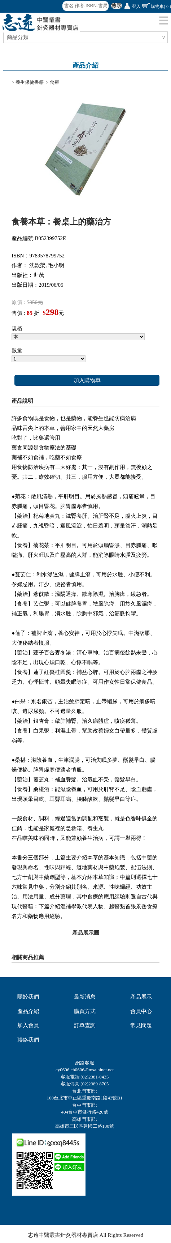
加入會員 (28, 1025)
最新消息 (85, 997)
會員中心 (141, 1011)
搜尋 (116, 6)
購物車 (161, 6)
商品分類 (18, 37)
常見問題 (141, 1025)
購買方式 (85, 1011)
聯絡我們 (28, 1040)
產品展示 (141, 997)
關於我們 (28, 997)
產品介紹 (28, 1011)
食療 (54, 82)
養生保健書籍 (30, 82)
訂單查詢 (85, 1025)
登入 (136, 6)
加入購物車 (87, 380)
